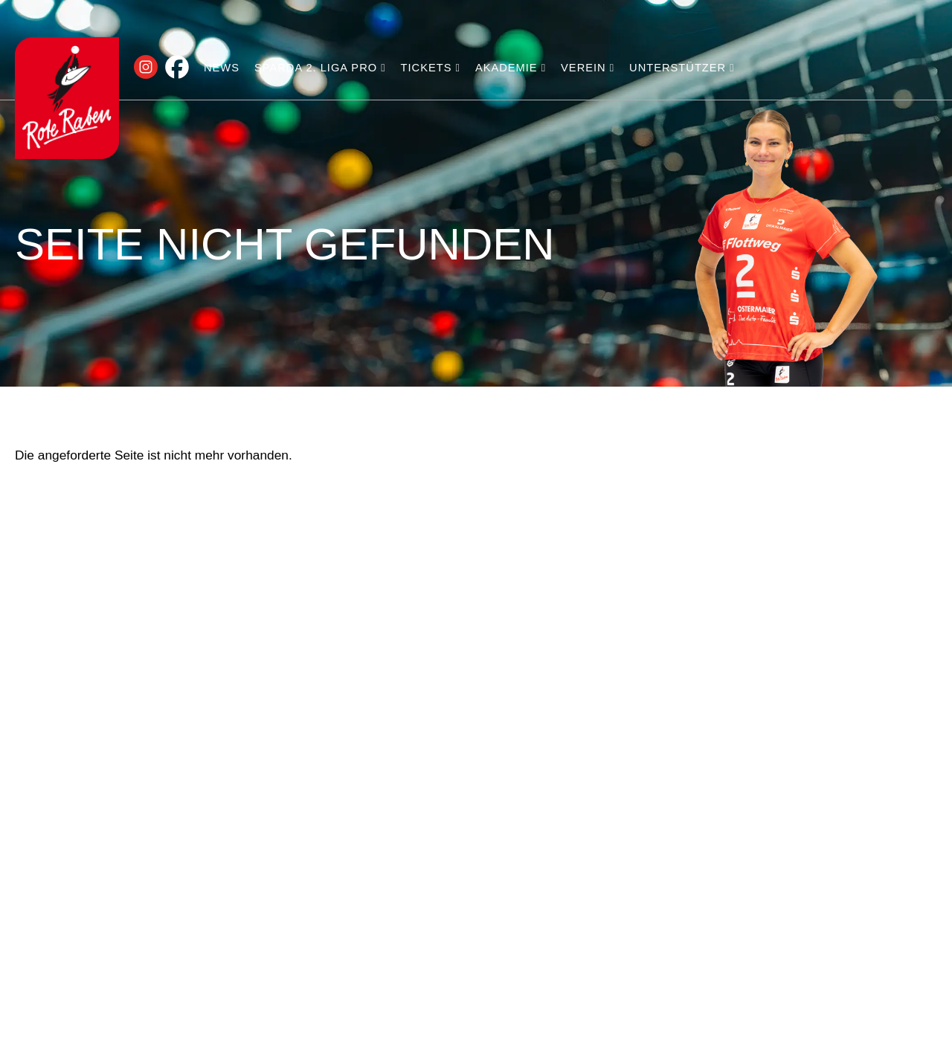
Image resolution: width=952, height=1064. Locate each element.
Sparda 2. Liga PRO (320, 68)
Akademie (510, 68)
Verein (587, 68)
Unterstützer (682, 68)
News (221, 68)
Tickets (430, 68)
